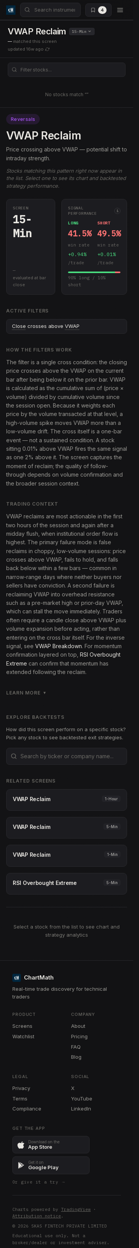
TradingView (76, 1209)
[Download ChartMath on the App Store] (51, 1145)
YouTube (81, 1098)
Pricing (79, 1036)
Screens (22, 1026)
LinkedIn (81, 1108)
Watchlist (23, 1036)
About (78, 1026)
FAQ (76, 1047)
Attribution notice (36, 1216)
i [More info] (117, 210)
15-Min (81, 31)
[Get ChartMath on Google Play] (51, 1165)
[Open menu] (120, 10)
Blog (76, 1057)
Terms (19, 1098)
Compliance (26, 1108)
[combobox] (50, 10)
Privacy (21, 1088)
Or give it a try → (39, 1182)
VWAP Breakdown (58, 646)
